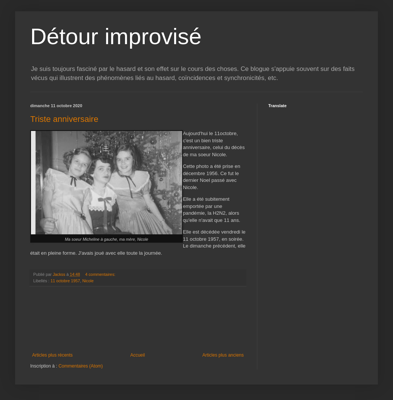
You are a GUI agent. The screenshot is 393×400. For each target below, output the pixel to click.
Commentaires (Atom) (81, 366)
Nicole (88, 280)
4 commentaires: (100, 274)
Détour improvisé (116, 36)
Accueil (137, 355)
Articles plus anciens (223, 355)
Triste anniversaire (64, 119)
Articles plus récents (52, 355)
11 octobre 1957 (65, 280)
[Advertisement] (138, 319)
